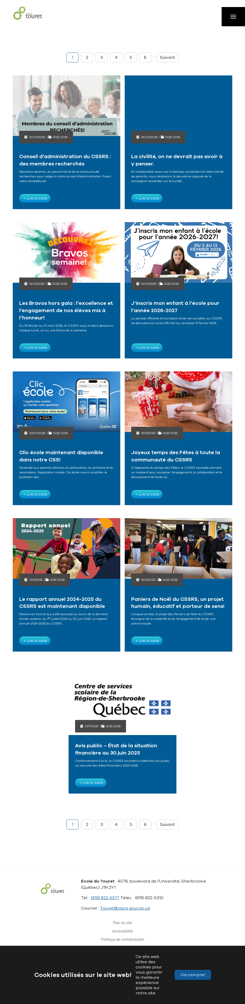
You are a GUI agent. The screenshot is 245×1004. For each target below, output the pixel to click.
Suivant (167, 57)
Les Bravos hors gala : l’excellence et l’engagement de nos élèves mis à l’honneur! (66, 310)
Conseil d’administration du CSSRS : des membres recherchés (65, 160)
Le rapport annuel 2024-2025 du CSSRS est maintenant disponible (62, 603)
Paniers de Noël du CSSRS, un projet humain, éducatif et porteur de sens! (177, 603)
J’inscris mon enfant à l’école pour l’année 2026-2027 (175, 307)
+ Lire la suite (34, 198)
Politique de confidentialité (122, 939)
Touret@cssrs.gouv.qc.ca (125, 908)
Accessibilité (122, 931)
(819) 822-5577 (105, 898)
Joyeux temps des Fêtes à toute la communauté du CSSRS (175, 456)
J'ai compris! (192, 975)
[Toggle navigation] (233, 16)
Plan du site (122, 923)
